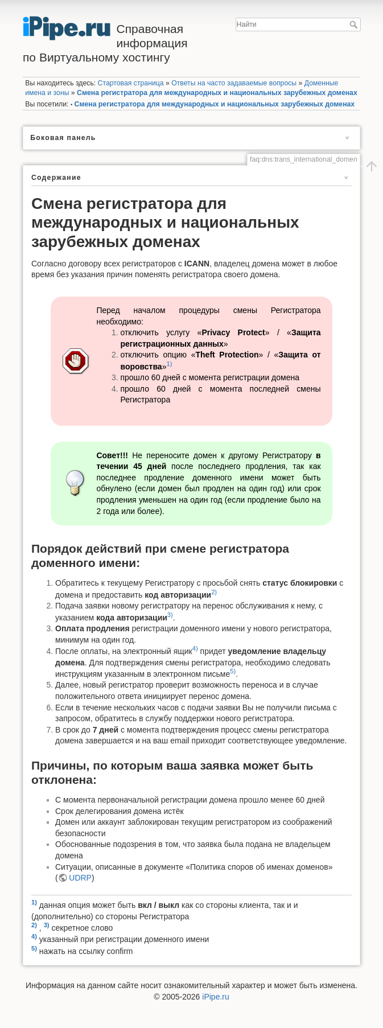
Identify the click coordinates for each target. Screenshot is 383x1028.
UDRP (80, 877)
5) (233, 671)
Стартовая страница (131, 83)
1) (169, 363)
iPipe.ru (215, 996)
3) (170, 614)
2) (214, 592)
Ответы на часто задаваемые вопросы (233, 83)
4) (195, 648)
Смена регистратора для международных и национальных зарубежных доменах (217, 93)
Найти (354, 24)
